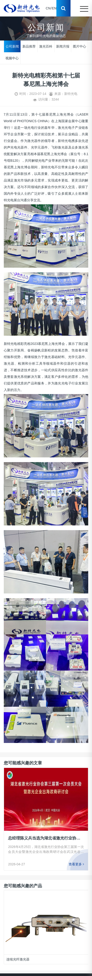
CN (48, 8)
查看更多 (76, 864)
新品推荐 (29, 46)
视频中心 (12, 58)
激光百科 (45, 46)
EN (54, 8)
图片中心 (79, 46)
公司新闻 (12, 46)
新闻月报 (62, 46)
